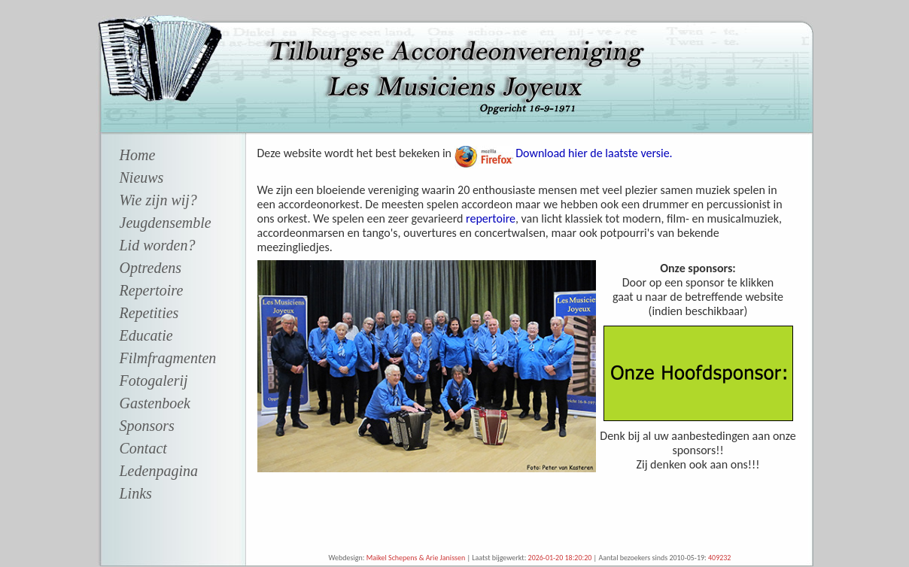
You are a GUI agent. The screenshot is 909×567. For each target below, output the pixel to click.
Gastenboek (155, 403)
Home (138, 155)
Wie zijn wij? (158, 200)
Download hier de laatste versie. (593, 153)
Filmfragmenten (168, 358)
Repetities (149, 313)
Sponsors (147, 425)
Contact (143, 448)
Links (136, 493)
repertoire (490, 218)
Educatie (146, 335)
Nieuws (142, 177)
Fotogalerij (154, 380)
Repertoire (152, 290)
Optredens (151, 267)
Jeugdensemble (165, 222)
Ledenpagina (159, 470)
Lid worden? (158, 245)
